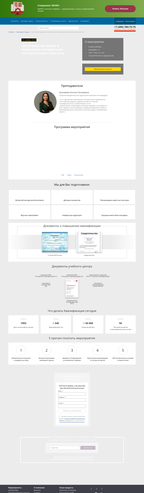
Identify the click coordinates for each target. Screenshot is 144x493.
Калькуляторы (13, 490)
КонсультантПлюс (42, 21)
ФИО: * (60, 391)
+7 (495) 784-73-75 (125, 27)
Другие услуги (74, 21)
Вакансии (37, 490)
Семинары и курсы (27, 21)
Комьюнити (15, 21)
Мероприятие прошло (103, 69)
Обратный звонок (125, 31)
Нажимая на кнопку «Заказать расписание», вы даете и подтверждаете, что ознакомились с (72, 419)
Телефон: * (62, 397)
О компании (85, 21)
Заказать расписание (72, 411)
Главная (11, 32)
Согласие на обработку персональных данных (72, 457)
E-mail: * (61, 403)
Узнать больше (120, 8)
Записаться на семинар (67, 490)
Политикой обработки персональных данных (72, 422)
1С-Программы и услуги (58, 21)
